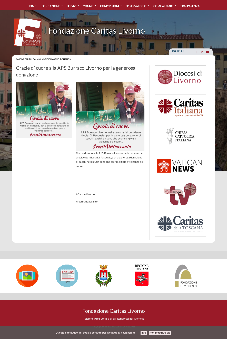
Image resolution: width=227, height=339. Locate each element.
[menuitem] (32, 5)
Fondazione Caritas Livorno (96, 30)
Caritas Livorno (50, 59)
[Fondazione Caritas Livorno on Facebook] (196, 52)
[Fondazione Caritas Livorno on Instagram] (201, 52)
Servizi (71, 5)
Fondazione (51, 5)
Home (32, 5)
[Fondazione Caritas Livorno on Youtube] (207, 52)
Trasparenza (190, 5)
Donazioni (66, 59)
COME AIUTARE (163, 5)
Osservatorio (136, 5)
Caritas (20, 59)
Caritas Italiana (33, 59)
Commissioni (109, 5)
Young (88, 5)
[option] (34, 276)
